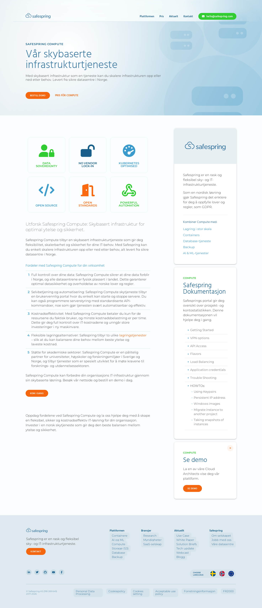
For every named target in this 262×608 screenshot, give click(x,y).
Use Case (189, 535)
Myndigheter (163, 540)
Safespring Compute (44, 44)
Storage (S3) (135, 548)
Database (133, 552)
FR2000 (231, 589)
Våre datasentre (225, 544)
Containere (134, 535)
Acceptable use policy (183, 589)
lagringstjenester (132, 335)
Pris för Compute (66, 95)
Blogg (187, 557)
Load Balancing (202, 362)
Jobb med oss (224, 540)
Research (160, 535)
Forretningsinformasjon (211, 589)
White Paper (191, 540)
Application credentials (208, 370)
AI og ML (133, 540)
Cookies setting (159, 589)
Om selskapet (223, 535)
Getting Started (202, 330)
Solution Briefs (193, 544)
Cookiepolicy (141, 589)
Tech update (191, 548)
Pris (161, 16)
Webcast (189, 552)
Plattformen (147, 16)
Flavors (195, 354)
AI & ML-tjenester (196, 253)
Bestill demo (37, 95)
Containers (191, 235)
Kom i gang (37, 393)
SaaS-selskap (163, 544)
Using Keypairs (205, 391)
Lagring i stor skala (197, 229)
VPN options (199, 338)
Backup (189, 247)
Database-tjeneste (197, 241)
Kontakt (188, 16)
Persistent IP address (209, 397)
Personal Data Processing (116, 589)
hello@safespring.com (219, 16)
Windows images (207, 403)
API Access (198, 346)
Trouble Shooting (203, 378)
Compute (133, 544)
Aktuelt (173, 16)
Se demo (192, 488)
